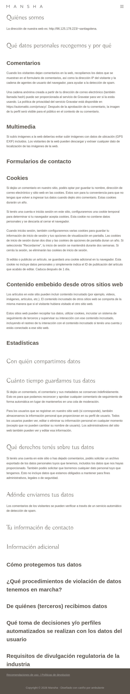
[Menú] (122, 6)
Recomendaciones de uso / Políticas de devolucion (38, 674)
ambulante (97, 687)
